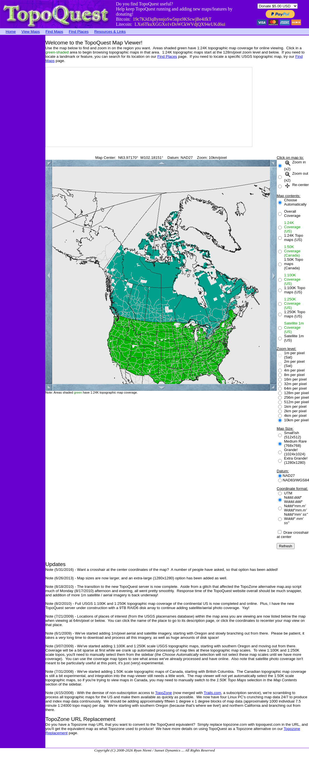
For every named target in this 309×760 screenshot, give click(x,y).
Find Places (79, 31)
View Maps (31, 31)
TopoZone (163, 693)
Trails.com (212, 693)
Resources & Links (110, 31)
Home (11, 31)
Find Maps (54, 31)
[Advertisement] (22, 120)
